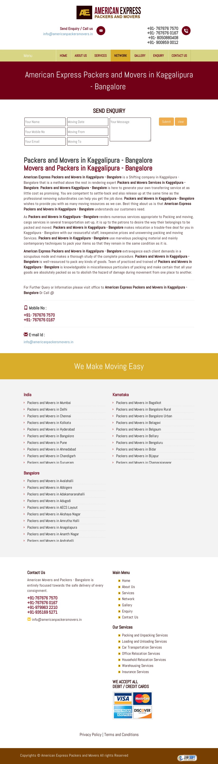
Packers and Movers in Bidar (136, 449)
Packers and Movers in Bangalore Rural (143, 409)
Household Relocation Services (144, 659)
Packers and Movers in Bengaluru (139, 442)
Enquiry (158, 55)
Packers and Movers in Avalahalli (50, 480)
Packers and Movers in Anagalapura (52, 527)
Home (63, 55)
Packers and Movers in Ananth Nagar (53, 533)
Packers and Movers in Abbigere (49, 487)
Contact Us (179, 55)
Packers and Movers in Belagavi (138, 422)
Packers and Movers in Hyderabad (51, 429)
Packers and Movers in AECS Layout (52, 507)
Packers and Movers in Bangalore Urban (144, 415)
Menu (28, 55)
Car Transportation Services (142, 647)
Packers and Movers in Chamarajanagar (144, 462)
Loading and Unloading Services (144, 641)
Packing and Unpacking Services (145, 635)
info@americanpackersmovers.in (68, 33)
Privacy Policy (90, 734)
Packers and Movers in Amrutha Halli (53, 520)
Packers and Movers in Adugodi (49, 500)
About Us (81, 55)
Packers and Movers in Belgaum (138, 429)
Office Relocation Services (141, 653)
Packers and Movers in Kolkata (49, 422)
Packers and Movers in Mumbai (49, 402)
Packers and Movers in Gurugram (50, 462)
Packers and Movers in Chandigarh (51, 455)
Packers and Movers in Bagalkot (138, 402)
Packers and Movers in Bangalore (50, 435)
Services (100, 55)
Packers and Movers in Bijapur (137, 455)
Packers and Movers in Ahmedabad (51, 449)
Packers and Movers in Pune (47, 442)
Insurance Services (135, 671)
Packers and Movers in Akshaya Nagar (54, 514)
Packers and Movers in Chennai (49, 415)
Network (120, 55)
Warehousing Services (137, 665)
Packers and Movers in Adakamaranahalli (56, 494)
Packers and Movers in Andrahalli (50, 540)
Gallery (139, 55)
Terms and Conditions (121, 734)
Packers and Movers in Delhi (47, 409)
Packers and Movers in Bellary (137, 435)
